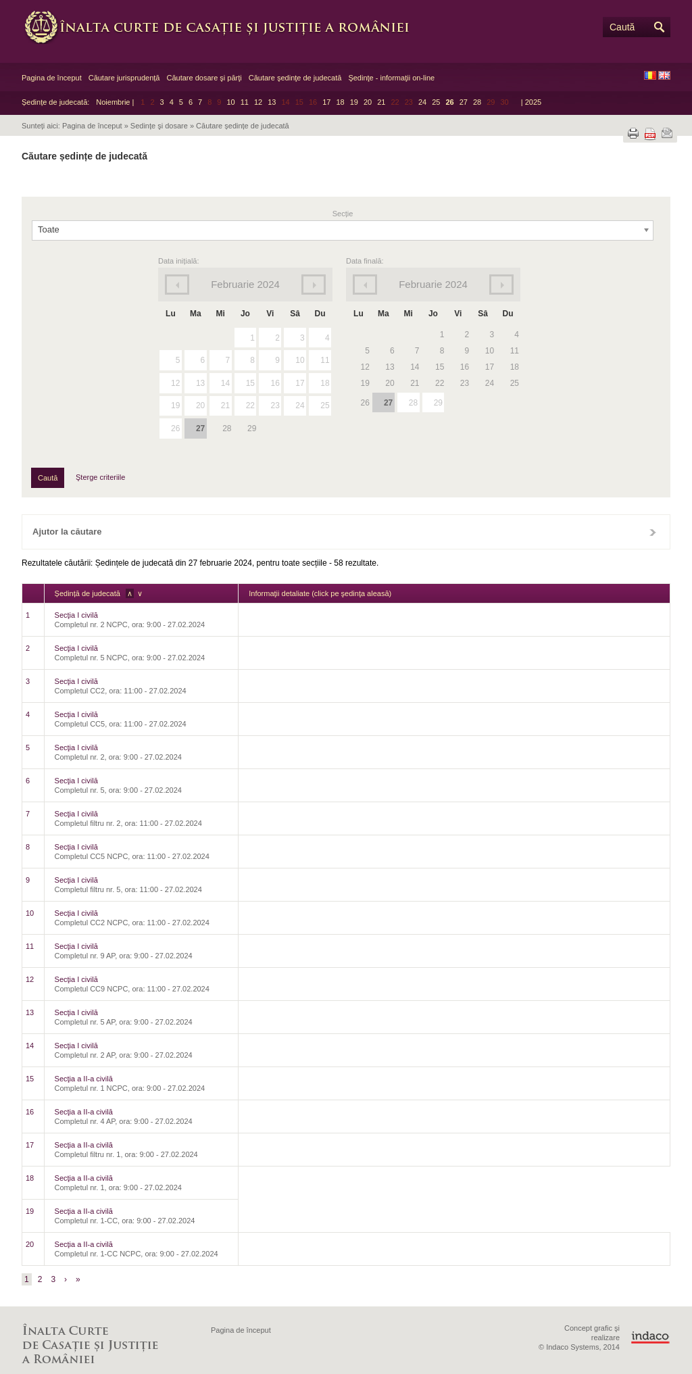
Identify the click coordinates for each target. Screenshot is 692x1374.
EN (664, 75)
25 (436, 102)
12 (258, 102)
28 (477, 102)
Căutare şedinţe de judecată (295, 78)
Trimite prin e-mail (667, 133)
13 (272, 102)
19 (354, 102)
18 (340, 102)
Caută (622, 27)
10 (230, 102)
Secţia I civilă (76, 615)
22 (250, 405)
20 (368, 102)
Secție (342, 214)
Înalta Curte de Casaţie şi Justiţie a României (224, 27)
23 (274, 405)
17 (326, 102)
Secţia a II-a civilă (84, 1079)
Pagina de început (52, 78)
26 (449, 102)
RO (650, 75)
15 (250, 383)
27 (464, 102)
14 (225, 383)
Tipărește (633, 133)
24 (422, 102)
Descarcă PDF (650, 134)
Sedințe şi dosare (159, 126)
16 (274, 383)
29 (438, 403)
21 (381, 102)
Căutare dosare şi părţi (203, 78)
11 (245, 102)
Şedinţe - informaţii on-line (391, 78)
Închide (653, 532)
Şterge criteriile (100, 477)
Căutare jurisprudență (124, 78)
